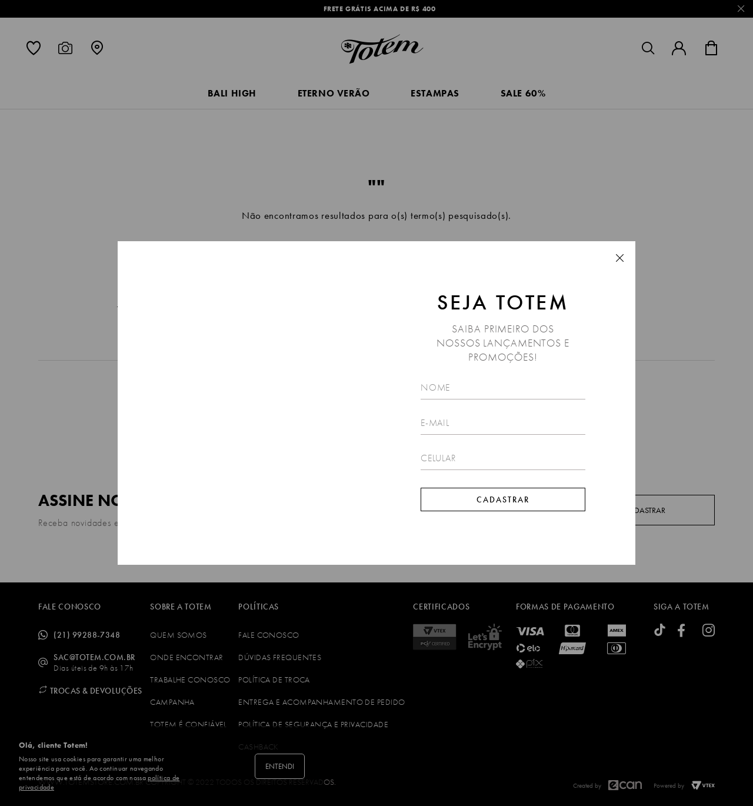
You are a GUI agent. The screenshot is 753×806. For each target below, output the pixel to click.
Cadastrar (503, 499)
